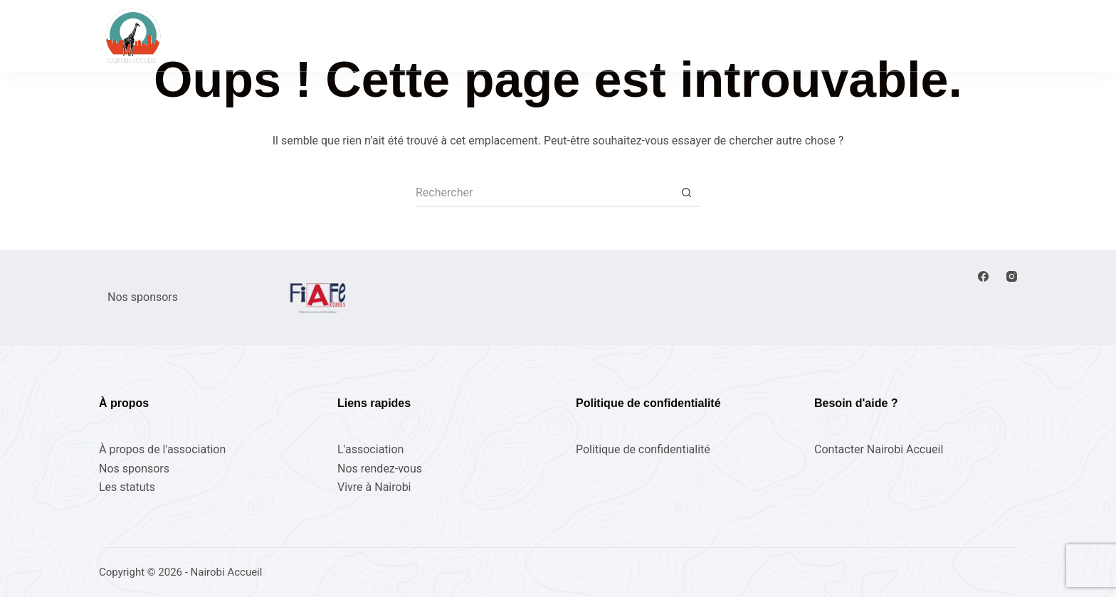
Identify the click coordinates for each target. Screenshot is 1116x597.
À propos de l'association (162, 449)
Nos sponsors (134, 468)
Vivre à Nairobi (704, 35)
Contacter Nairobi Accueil (878, 449)
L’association (600, 35)
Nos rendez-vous (490, 35)
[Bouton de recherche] (686, 193)
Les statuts (127, 487)
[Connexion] (908, 35)
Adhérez (988, 35)
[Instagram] (1011, 276)
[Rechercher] (853, 36)
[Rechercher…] (544, 193)
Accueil (394, 35)
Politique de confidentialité (643, 449)
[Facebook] (983, 276)
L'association (370, 449)
